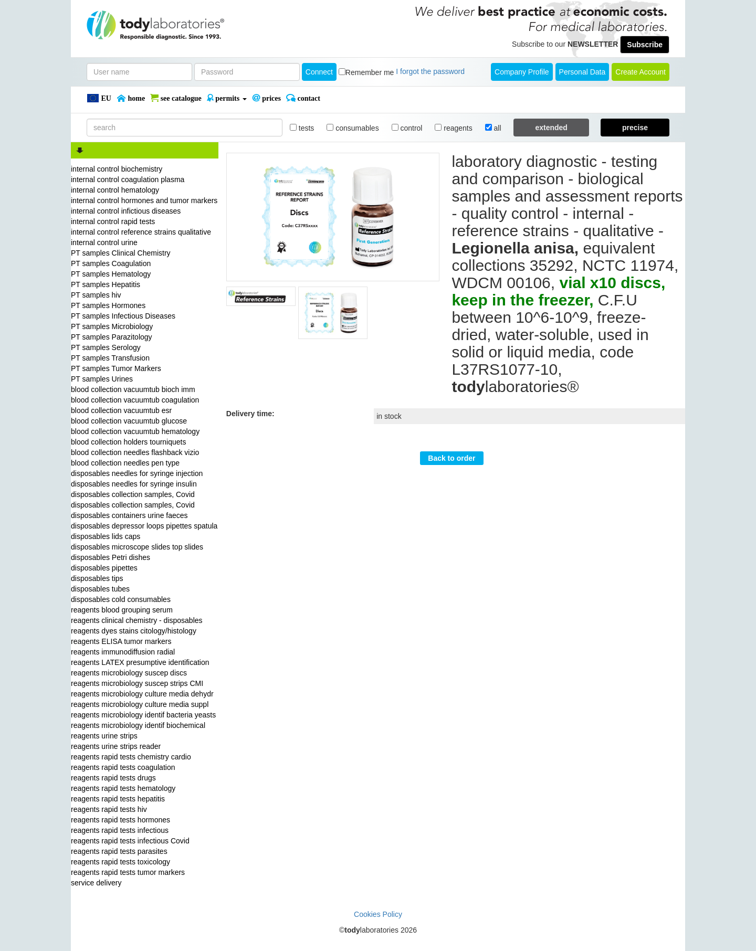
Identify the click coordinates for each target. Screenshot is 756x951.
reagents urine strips (104, 736)
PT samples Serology (106, 347)
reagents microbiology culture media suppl (139, 704)
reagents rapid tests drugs (113, 778)
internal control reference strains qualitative (141, 232)
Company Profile (522, 72)
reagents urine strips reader (116, 746)
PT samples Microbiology (112, 326)
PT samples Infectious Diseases (123, 316)
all (493, 128)
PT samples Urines (102, 379)
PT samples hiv (96, 295)
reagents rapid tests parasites (119, 851)
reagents (453, 128)
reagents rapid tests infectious (120, 830)
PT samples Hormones (108, 305)
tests (302, 128)
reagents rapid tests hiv (109, 809)
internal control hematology (115, 190)
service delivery (96, 883)
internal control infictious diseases (126, 211)
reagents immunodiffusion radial (123, 652)
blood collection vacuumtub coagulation (135, 400)
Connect (319, 72)
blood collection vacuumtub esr (121, 410)
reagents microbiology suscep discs (129, 673)
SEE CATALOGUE (176, 98)
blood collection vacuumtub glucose (129, 421)
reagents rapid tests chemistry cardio (131, 757)
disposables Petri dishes (110, 557)
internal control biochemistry (116, 169)
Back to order (451, 458)
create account (640, 72)
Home (131, 98)
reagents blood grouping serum (122, 610)
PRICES (266, 98)
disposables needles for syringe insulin (134, 484)
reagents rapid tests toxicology (120, 862)
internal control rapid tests (113, 221)
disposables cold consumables (121, 599)
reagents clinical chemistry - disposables (137, 620)
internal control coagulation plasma (127, 179)
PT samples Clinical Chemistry (121, 253)
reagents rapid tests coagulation (123, 767)
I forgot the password (430, 71)
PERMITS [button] (227, 98)
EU (99, 98)
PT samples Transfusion (110, 358)
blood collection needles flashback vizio (135, 452)
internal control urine (104, 242)
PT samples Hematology (111, 274)
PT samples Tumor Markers (116, 368)
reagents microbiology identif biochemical (138, 725)
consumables (353, 128)
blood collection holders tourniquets (128, 442)
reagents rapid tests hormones (120, 820)
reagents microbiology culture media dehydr (142, 694)
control (407, 128)
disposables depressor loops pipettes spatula (144, 526)
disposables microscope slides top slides (137, 547)
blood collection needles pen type (125, 463)
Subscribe (645, 44)
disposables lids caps (105, 536)
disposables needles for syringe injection (137, 473)
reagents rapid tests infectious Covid (130, 841)
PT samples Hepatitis (105, 284)
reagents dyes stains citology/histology (133, 631)
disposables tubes (100, 589)
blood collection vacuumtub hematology (135, 431)
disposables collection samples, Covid (133, 494)
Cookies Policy (378, 914)
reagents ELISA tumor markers (121, 641)
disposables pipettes (104, 568)
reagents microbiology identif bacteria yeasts (143, 715)
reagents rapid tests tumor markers (128, 872)
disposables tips (97, 578)
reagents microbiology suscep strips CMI (137, 683)
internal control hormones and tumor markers (144, 200)
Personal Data (582, 72)
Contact (303, 98)
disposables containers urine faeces (129, 515)
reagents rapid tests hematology (123, 788)
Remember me (369, 72)
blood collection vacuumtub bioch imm (133, 389)
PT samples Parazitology (111, 337)
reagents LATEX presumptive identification (140, 662)
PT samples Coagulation (111, 263)
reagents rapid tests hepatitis (118, 799)
